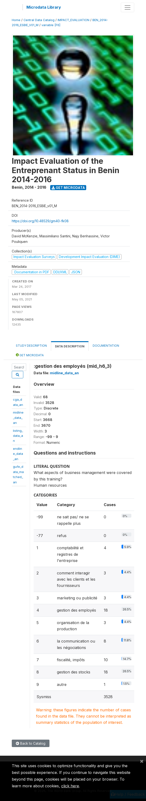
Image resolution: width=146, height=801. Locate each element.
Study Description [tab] (31, 345)
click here (70, 785)
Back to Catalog (30, 743)
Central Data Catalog (39, 20)
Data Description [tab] (70, 346)
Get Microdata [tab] (30, 355)
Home (16, 20)
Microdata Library (43, 7)
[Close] (142, 761)
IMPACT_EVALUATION (73, 20)
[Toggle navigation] (127, 7)
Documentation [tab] (106, 345)
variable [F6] (51, 25)
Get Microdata (68, 188)
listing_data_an (18, 436)
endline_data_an (18, 454)
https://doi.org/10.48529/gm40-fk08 (40, 221)
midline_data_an (18, 417)
